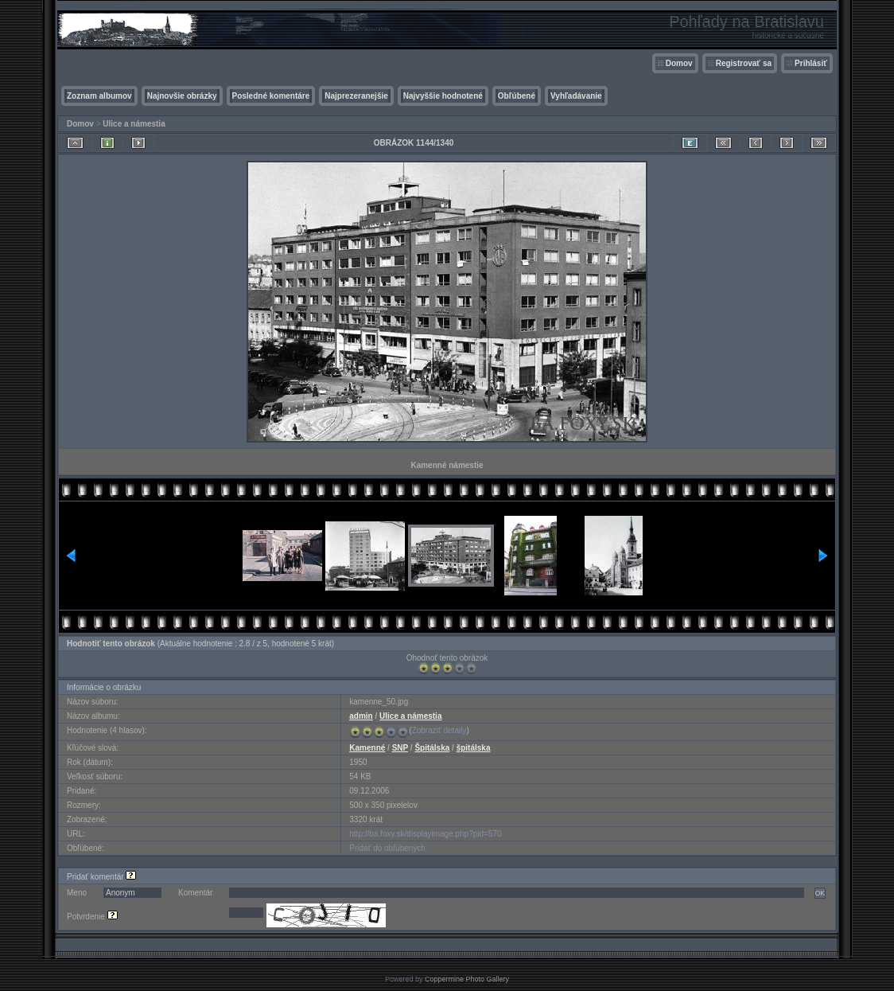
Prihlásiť (811, 63)
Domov (679, 63)
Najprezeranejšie (356, 96)
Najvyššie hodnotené (443, 96)
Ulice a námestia (134, 123)
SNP (400, 747)
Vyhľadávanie (576, 96)
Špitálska (431, 747)
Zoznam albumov (99, 96)
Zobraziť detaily (439, 730)
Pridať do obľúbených (387, 848)
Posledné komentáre (271, 96)
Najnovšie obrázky (182, 96)
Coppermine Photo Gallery (467, 979)
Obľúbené (516, 96)
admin (360, 716)
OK (820, 893)
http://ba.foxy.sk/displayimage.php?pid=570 (425, 833)
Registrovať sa (744, 63)
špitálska (474, 747)
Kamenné (367, 747)
